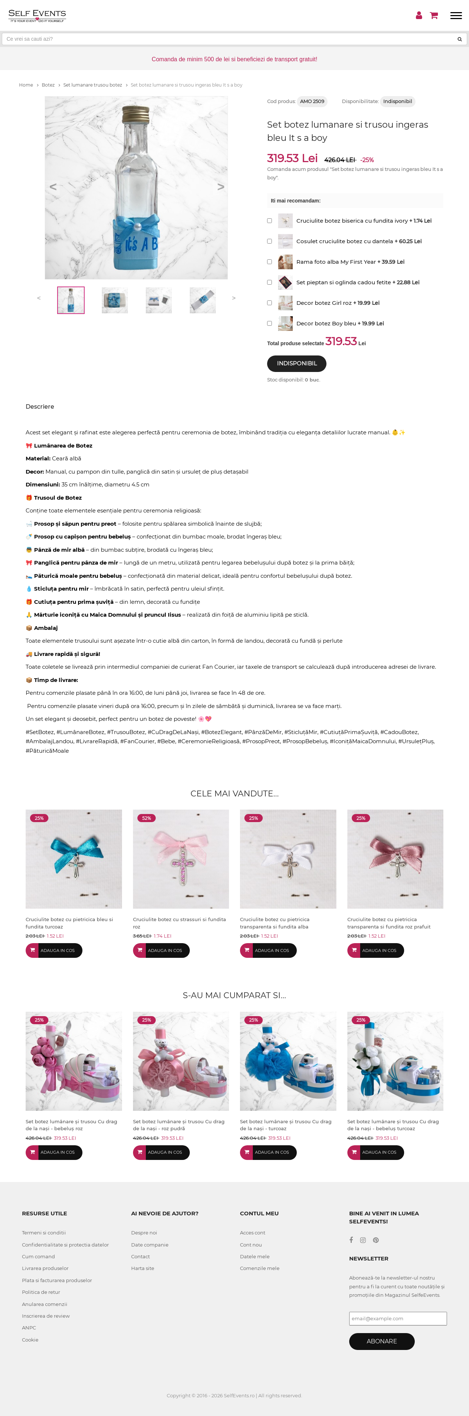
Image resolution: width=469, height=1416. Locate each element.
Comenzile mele (260, 1268)
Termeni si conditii (44, 1233)
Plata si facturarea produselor (57, 1280)
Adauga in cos (58, 950)
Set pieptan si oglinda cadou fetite (343, 282)
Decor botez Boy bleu (326, 323)
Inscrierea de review (46, 1316)
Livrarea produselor (45, 1268)
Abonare (382, 1341)
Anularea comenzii (44, 1304)
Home (28, 85)
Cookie (30, 1340)
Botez (51, 85)
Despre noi (144, 1233)
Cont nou (251, 1245)
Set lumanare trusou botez (95, 85)
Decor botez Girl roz (324, 302)
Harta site (142, 1268)
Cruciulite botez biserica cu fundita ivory (352, 220)
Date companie (150, 1245)
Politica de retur (41, 1292)
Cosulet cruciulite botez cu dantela (344, 241)
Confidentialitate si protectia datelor (65, 1245)
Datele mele (255, 1256)
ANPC (29, 1328)
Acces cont (252, 1233)
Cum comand (38, 1256)
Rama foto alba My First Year (336, 261)
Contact (140, 1256)
